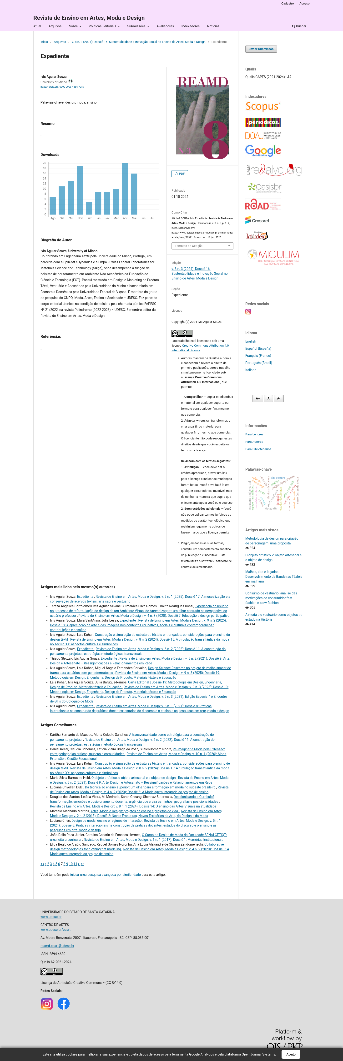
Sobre (74, 26)
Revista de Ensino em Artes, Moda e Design (89, 18)
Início (44, 42)
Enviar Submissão (261, 49)
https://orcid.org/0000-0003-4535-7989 (62, 86)
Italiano (250, 370)
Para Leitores (254, 434)
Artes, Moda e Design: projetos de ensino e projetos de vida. (135, 811)
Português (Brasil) (258, 363)
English (250, 341)
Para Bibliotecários (258, 449)
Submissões (136, 26)
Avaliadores (165, 26)
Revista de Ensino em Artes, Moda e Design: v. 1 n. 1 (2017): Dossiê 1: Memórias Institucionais (153, 840)
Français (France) (258, 356)
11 (75, 864)
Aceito (291, 1054)
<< (42, 864)
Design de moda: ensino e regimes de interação (106, 820)
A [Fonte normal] (268, 398)
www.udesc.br (50, 917)
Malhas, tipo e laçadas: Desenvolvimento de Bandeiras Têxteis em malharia (273, 576)
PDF (181, 173)
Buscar (299, 26)
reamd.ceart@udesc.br (57, 946)
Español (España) (258, 348)
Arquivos (55, 26)
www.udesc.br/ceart (55, 929)
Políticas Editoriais (103, 26)
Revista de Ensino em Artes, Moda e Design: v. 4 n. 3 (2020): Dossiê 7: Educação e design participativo (153, 616)
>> (82, 864)
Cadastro (287, 3)
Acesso (304, 3)
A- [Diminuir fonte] (278, 398)
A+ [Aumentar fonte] (258, 398)
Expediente (85, 596)
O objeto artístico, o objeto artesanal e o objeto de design (134, 778)
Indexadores (191, 26)
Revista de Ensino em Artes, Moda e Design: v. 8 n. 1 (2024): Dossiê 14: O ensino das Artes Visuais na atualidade (133, 806)
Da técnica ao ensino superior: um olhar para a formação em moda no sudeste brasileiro (150, 787)
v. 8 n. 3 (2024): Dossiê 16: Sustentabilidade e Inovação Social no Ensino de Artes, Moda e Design (139, 42)
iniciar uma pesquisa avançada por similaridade (105, 875)
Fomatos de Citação (188, 246)
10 (71, 864)
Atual (37, 26)
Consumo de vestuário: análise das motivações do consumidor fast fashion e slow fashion (271, 598)
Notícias (213, 26)
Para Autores (254, 441)
